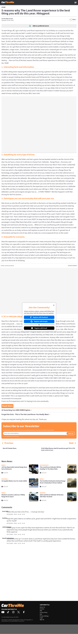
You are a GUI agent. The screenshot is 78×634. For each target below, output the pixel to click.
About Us (42, 607)
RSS (41, 614)
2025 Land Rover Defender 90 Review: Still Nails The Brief (52, 496)
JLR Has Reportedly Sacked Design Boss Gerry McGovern (14, 468)
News (3, 465)
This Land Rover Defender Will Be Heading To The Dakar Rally (50, 468)
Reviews (43, 493)
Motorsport (44, 465)
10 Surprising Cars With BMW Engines (16, 410)
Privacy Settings (44, 616)
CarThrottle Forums (7, 19)
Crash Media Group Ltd (9, 617)
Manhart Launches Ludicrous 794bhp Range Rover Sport (13, 496)
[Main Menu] (75, 2)
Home (3, 7)
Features (4, 479)
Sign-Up (42, 619)
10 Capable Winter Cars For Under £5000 (14, 481)
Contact (42, 609)
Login (41, 617)
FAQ (41, 610)
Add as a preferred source (39, 26)
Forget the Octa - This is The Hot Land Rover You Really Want (25, 414)
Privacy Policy (16, 436)
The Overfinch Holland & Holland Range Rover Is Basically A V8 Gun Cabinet (52, 482)
